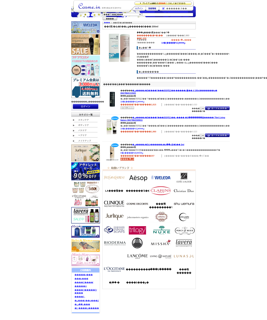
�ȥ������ (137, 229)
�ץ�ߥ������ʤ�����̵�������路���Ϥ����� (164, 3)
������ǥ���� (137, 203)
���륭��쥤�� (184, 216)
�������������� (114, 177)
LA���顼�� (114, 190)
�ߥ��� (160, 243)
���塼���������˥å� (160, 205)
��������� (184, 243)
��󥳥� (137, 256)
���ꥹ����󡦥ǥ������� (184, 190)
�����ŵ (81, 286)
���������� (114, 269)
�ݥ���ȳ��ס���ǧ (87, 300)
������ (160, 190)
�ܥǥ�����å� (137, 243)
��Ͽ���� (152, 8)
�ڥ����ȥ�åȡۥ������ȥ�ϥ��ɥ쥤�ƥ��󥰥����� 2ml (158, 144)
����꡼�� (114, 216)
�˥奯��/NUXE (160, 229)
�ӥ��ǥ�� (114, 243)
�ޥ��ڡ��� (82, 304)
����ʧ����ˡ (84, 282)
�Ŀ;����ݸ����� (87, 308)
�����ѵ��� (84, 274)
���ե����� (160, 269)
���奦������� (184, 203)
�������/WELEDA (160, 177)
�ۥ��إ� (114, 282)
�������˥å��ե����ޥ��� (137, 190)
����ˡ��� (114, 203)
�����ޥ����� (137, 216)
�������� (139, 8)
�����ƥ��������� (184, 177)
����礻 (80, 296)
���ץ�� (160, 216)
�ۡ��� (107, 23)
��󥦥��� (114, 256)
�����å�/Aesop (137, 177)
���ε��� (81, 278)
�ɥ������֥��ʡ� (114, 229)
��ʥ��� (184, 256)
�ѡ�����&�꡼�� (184, 229)
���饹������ (184, 271)
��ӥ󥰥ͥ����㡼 (160, 256)
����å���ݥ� (137, 282)
